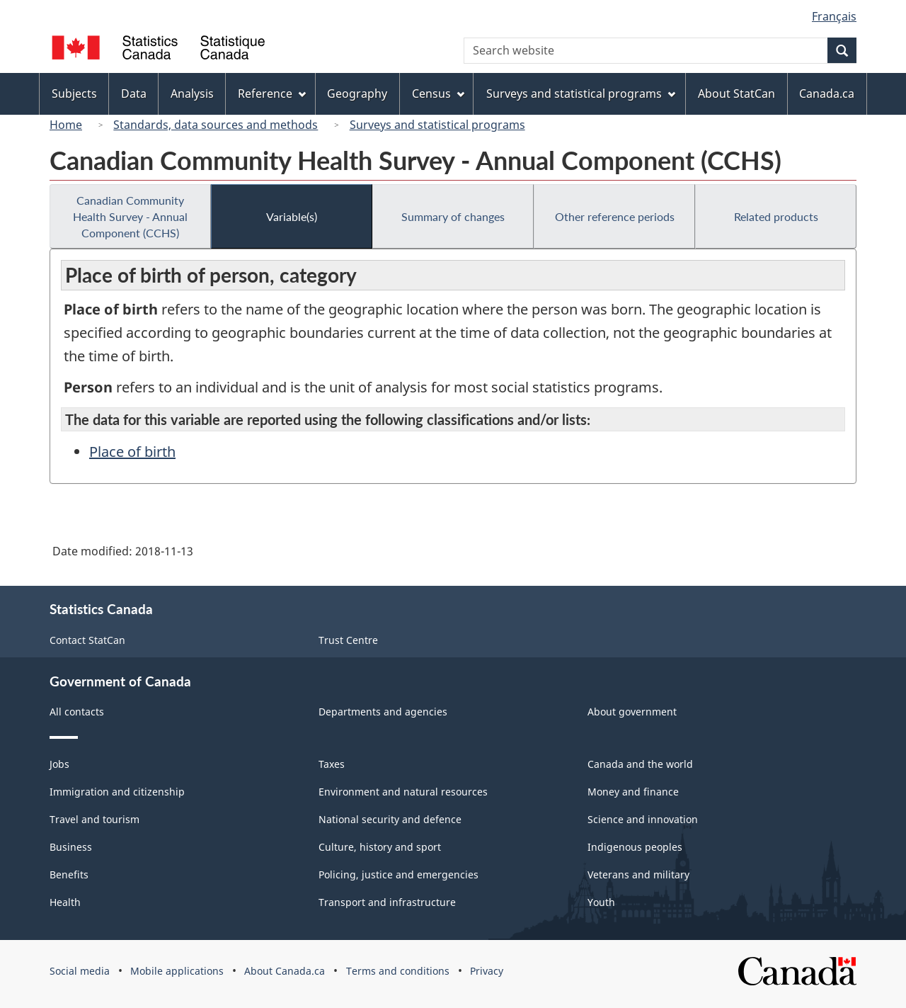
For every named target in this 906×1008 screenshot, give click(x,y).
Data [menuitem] (134, 93)
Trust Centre (348, 640)
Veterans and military (638, 874)
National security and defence (390, 819)
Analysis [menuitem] (192, 93)
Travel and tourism (94, 819)
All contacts (77, 711)
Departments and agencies (383, 711)
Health (65, 902)
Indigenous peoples (634, 847)
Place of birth (132, 451)
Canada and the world (640, 764)
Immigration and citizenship (117, 791)
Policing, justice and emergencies (398, 874)
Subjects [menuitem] (74, 93)
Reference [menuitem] (272, 93)
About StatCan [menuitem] (736, 93)
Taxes (332, 764)
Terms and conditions (397, 971)
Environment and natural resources (403, 791)
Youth (601, 902)
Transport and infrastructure (387, 902)
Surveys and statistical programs (437, 124)
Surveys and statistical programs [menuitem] (580, 93)
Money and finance (633, 791)
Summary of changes (453, 216)
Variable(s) (291, 216)
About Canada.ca (284, 971)
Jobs (59, 764)
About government (632, 711)
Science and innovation (642, 819)
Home (66, 124)
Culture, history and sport (380, 847)
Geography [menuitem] (357, 93)
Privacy (486, 971)
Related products (776, 216)
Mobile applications (177, 971)
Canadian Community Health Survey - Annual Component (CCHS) (130, 216)
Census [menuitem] (438, 93)
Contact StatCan (87, 640)
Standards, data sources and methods (215, 124)
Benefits (69, 874)
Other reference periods (615, 216)
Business (71, 847)
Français (834, 16)
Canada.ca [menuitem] (826, 93)
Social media (80, 971)
